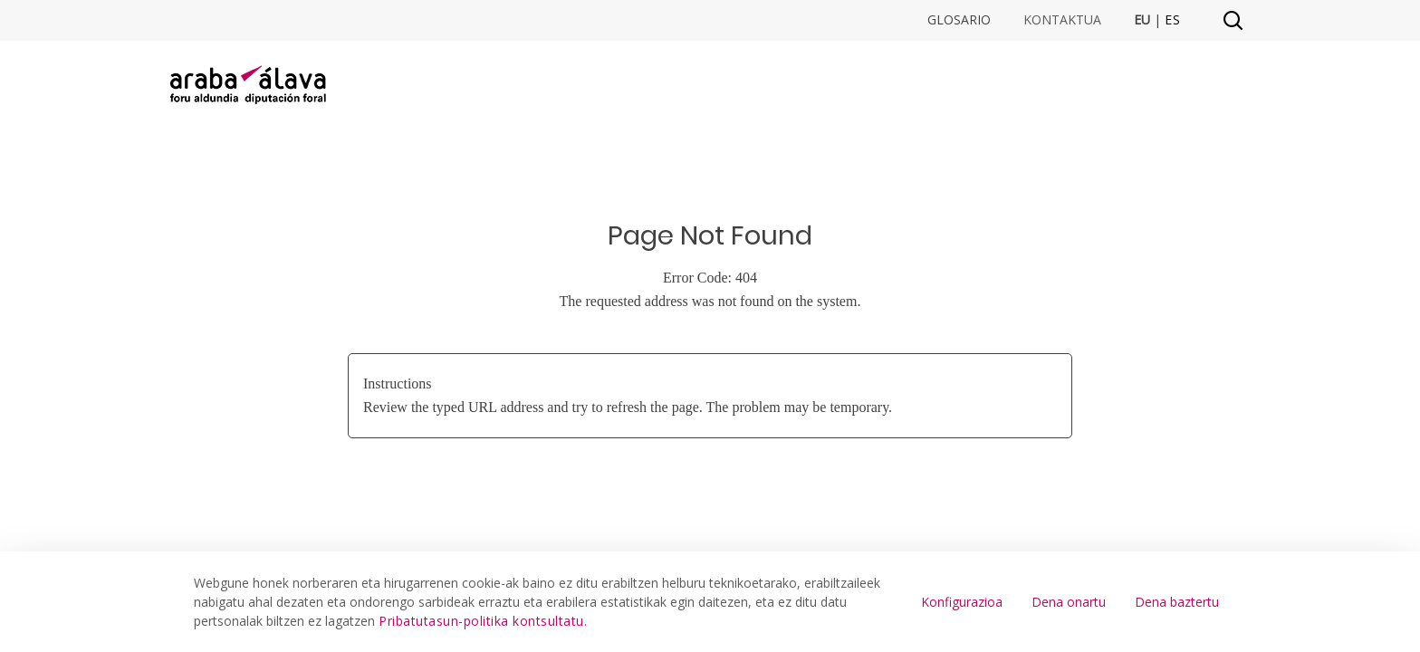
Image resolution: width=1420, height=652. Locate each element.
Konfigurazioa (962, 601)
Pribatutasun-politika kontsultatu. (483, 620)
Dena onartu (1068, 601)
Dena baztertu (1177, 601)
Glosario (959, 20)
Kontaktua (1062, 20)
